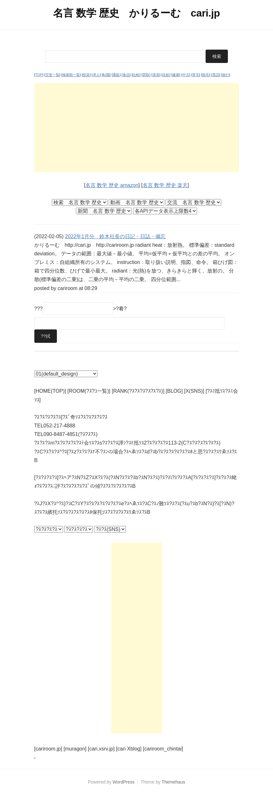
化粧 (165, 75)
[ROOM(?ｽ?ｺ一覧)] (88, 391)
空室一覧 (52, 75)
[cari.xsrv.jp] (101, 748)
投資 (86, 75)
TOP (39, 75)
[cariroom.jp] (48, 748)
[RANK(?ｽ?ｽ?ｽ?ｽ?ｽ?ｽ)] (138, 391)
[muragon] (75, 748)
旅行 (225, 75)
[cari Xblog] (128, 748)
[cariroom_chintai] (163, 748)
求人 (96, 75)
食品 (126, 75)
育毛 (195, 75)
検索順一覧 (71, 75)
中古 (185, 75)
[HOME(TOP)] (50, 391)
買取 (145, 75)
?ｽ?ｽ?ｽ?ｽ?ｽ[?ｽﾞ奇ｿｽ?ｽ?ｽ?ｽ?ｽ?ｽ (70, 417)
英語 (215, 75)
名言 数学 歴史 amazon (111, 185)
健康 (175, 75)
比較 (136, 75)
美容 (156, 75)
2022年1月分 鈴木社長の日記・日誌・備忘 (115, 236)
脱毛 (205, 75)
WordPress (123, 782)
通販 (116, 75)
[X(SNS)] (194, 391)
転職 (106, 75)
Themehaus (173, 782)
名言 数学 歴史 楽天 (165, 185)
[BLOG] (174, 391)
